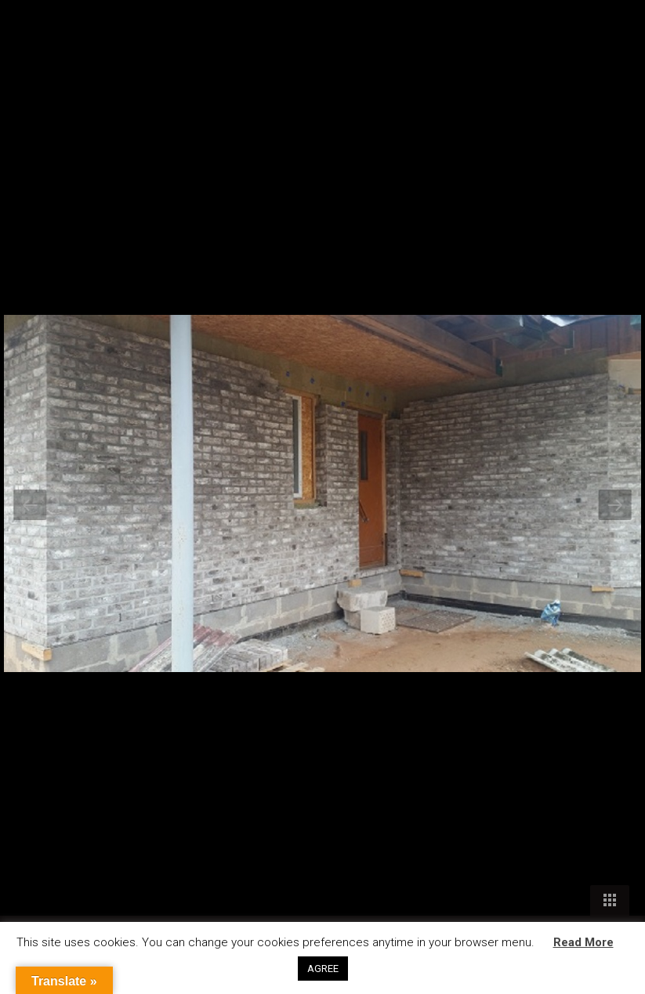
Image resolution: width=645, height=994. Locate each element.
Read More (583, 942)
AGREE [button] (323, 968)
